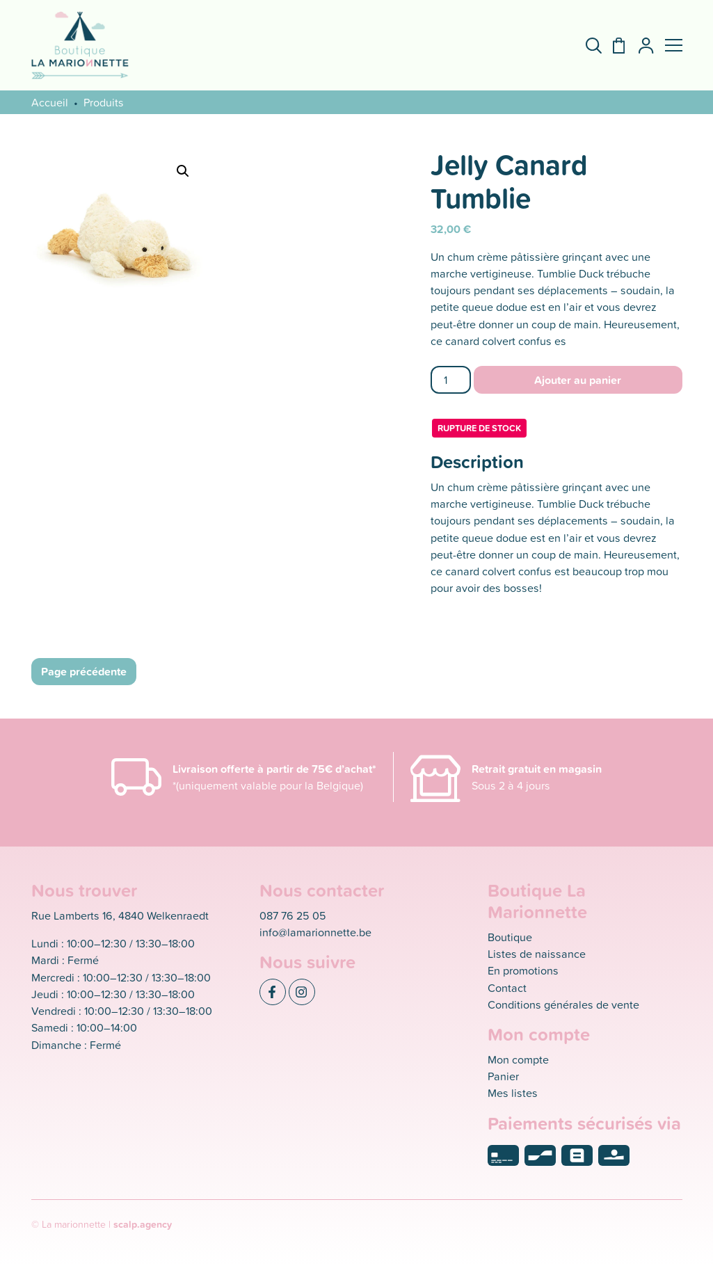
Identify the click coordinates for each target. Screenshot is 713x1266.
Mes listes (513, 1092)
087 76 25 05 (292, 915)
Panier (503, 1076)
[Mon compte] (640, 46)
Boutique (510, 937)
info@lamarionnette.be (315, 932)
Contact (507, 987)
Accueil (49, 102)
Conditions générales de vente (563, 1004)
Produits (103, 102)
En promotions (523, 970)
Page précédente (84, 671)
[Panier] (613, 46)
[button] (673, 45)
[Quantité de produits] (451, 379)
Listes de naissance (537, 953)
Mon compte (518, 1059)
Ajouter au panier (577, 379)
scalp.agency (142, 1224)
